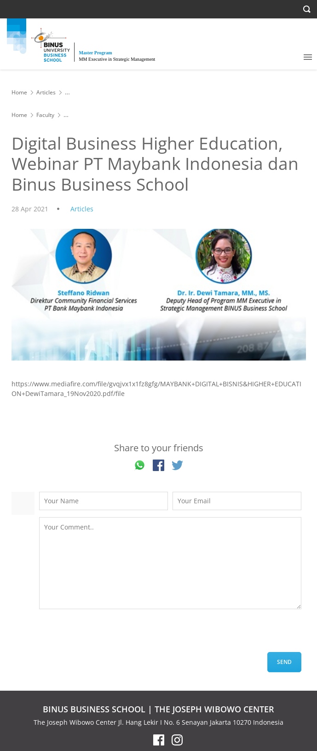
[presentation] (109, 634)
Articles (46, 92)
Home (19, 92)
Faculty (45, 115)
